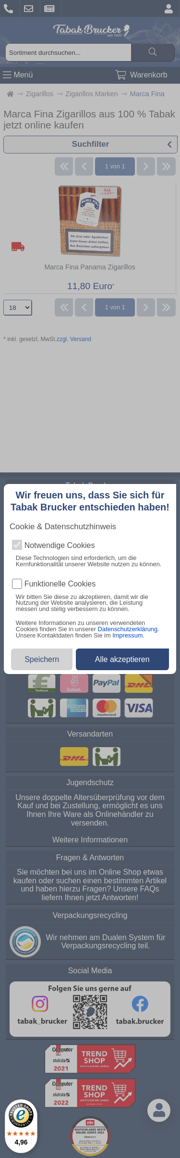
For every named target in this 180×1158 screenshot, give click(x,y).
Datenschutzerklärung (127, 629)
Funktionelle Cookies (60, 584)
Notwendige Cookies (59, 545)
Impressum (127, 635)
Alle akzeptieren (122, 659)
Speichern (41, 659)
